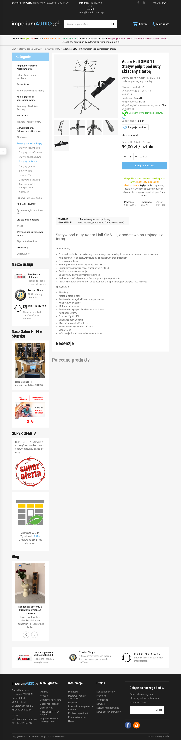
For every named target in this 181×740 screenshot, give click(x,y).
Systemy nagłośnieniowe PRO (30, 212)
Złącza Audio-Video (27, 241)
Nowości (101, 704)
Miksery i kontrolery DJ (29, 121)
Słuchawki (22, 137)
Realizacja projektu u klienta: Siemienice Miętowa (30, 610)
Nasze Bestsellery (106, 691)
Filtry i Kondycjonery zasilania (28, 77)
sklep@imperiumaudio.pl (107, 42)
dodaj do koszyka (144, 165)
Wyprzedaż (102, 699)
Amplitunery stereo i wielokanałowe (27, 67)
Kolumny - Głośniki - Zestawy (27, 108)
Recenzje (65, 343)
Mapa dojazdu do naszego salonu (49, 720)
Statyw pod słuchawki (30, 157)
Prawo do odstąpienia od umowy (81, 707)
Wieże (20, 226)
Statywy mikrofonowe (30, 152)
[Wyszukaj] (113, 24)
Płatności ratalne (77, 717)
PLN (165, 2)
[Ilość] (130, 156)
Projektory (22, 247)
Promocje (101, 695)
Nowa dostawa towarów (109, 711)
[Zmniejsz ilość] (136, 156)
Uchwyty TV (25, 175)
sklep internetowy (158, 737)
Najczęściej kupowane (108, 707)
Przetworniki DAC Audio (29, 198)
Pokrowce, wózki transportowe (27, 186)
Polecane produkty (71, 360)
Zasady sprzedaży (49, 704)
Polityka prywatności (78, 713)
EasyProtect (46, 707)
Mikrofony (22, 115)
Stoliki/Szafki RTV (26, 204)
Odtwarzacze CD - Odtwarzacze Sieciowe (29, 129)
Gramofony (23, 84)
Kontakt (44, 695)
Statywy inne (25, 170)
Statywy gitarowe (28, 166)
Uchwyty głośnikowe (29, 180)
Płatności (73, 691)
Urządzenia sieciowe (28, 219)
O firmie (44, 691)
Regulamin (73, 702)
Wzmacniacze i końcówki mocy (30, 234)
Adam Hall (138, 98)
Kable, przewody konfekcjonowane (26, 98)
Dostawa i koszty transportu (77, 697)
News (71, 721)
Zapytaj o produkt (137, 127)
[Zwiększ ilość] (124, 156)
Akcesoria (24, 192)
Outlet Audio (23, 253)
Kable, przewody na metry (30, 90)
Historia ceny (130, 135)
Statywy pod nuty (28, 161)
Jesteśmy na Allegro (50, 699)
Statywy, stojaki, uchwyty (29, 143)
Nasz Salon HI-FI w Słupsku (49, 713)
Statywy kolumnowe (29, 148)
